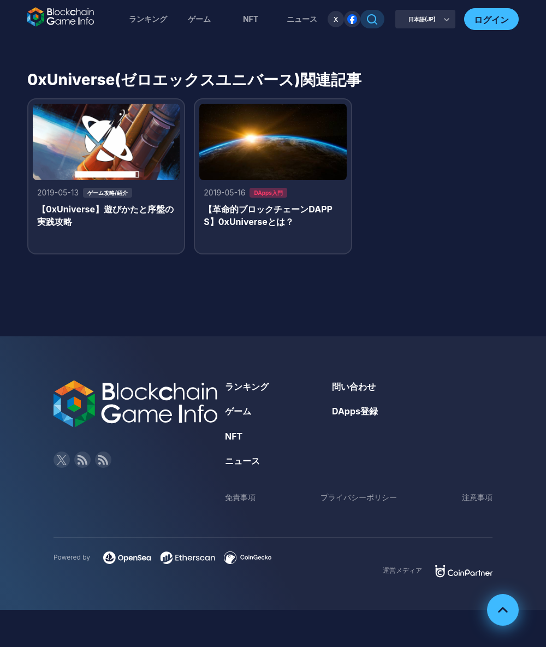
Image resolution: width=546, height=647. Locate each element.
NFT (250, 18)
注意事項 (477, 497)
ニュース (242, 460)
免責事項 (240, 497)
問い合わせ (354, 386)
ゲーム (199, 18)
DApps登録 (355, 411)
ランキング (148, 18)
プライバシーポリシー (359, 497)
